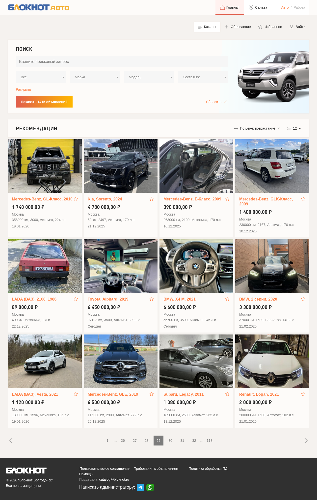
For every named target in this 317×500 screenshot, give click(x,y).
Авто (285, 7)
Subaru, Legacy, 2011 (183, 394)
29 (158, 441)
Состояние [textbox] (191, 77)
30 (170, 441)
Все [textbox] (24, 77)
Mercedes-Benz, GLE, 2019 (113, 394)
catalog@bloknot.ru (114, 479)
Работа (299, 7)
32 (194, 441)
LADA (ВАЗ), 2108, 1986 (34, 299)
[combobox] (41, 77)
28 (147, 441)
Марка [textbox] (80, 77)
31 (182, 441)
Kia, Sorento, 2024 (105, 199)
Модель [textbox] (135, 77)
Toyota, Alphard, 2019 (108, 299)
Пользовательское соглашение (104, 469)
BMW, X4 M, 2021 (179, 299)
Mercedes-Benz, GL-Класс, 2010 (42, 199)
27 (135, 441)
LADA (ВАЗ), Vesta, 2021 (35, 394)
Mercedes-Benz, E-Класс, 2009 (192, 199)
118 (209, 441)
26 (123, 441)
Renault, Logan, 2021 (259, 394)
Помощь (86, 474)
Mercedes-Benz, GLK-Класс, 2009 (266, 201)
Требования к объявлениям (156, 469)
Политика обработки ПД (208, 469)
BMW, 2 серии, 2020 (258, 299)
